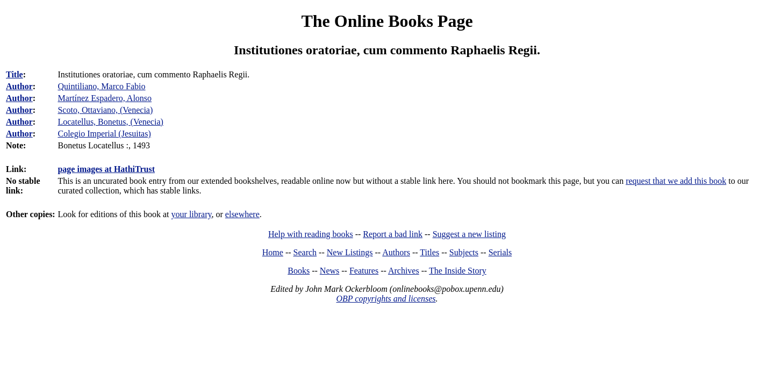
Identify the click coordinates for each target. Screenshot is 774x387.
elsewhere (242, 214)
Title (14, 74)
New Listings (350, 252)
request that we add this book (676, 180)
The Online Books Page (386, 21)
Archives (403, 270)
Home (272, 252)
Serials (500, 252)
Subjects (463, 252)
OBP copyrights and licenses (385, 298)
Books (299, 270)
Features (363, 270)
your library (191, 214)
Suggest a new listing (469, 234)
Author (19, 86)
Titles (429, 252)
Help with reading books (310, 234)
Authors (396, 252)
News (329, 270)
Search (305, 252)
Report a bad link (392, 234)
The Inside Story (457, 270)
